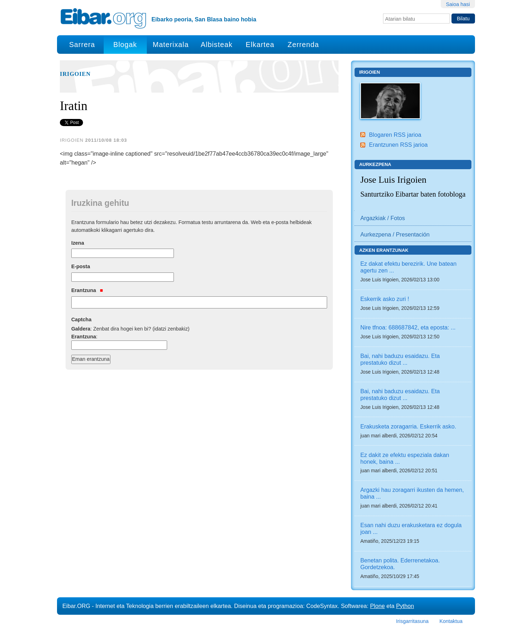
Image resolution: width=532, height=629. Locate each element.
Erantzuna (87, 290)
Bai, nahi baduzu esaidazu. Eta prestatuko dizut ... (400, 359)
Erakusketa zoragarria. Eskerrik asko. (408, 426)
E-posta (80, 266)
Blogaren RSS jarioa (395, 134)
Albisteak (216, 44)
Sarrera (82, 44)
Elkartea (260, 44)
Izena (77, 243)
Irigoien (75, 74)
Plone (377, 606)
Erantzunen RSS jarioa (398, 144)
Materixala (170, 44)
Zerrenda (303, 44)
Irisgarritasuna (412, 621)
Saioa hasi (458, 4)
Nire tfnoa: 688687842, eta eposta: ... (407, 327)
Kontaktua (451, 621)
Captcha (81, 319)
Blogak (125, 44)
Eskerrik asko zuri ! (384, 299)
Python (405, 606)
